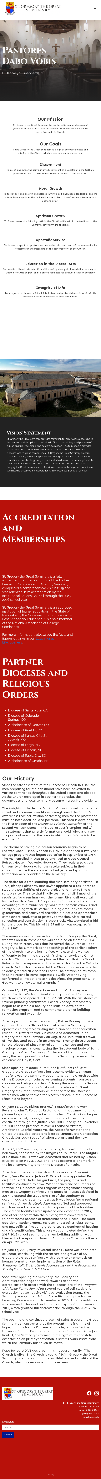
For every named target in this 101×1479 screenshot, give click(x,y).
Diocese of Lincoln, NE (25, 750)
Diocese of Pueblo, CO (25, 730)
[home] (32, 8)
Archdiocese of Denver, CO (28, 725)
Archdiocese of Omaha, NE (28, 761)
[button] (95, 8)
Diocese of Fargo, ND (24, 745)
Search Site (8, 1422)
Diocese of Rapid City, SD (27, 755)
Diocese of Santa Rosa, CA (28, 710)
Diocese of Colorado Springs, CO (23, 717)
